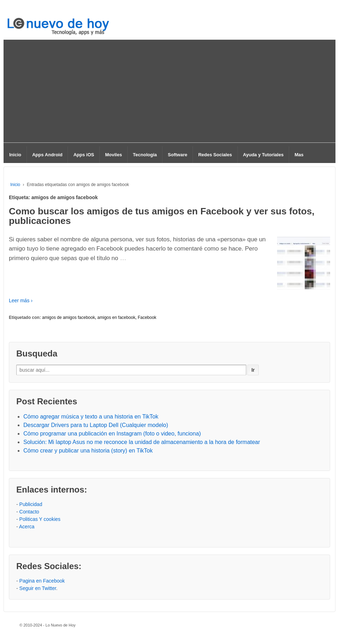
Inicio (15, 154)
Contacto (29, 512)
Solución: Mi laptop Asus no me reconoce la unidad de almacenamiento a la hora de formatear (141, 442)
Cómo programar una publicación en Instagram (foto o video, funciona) (112, 434)
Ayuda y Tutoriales (263, 154)
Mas (298, 154)
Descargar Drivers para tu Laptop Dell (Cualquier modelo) (95, 425)
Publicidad (30, 504)
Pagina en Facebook (42, 581)
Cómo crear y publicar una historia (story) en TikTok (88, 451)
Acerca (27, 526)
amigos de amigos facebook (68, 317)
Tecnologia (145, 154)
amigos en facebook (116, 317)
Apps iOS (83, 154)
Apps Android (47, 154)
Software (177, 154)
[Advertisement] (169, 92)
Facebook (147, 317)
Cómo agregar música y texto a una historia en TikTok (91, 417)
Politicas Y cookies (40, 519)
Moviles (113, 154)
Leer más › (21, 300)
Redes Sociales (215, 154)
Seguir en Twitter (37, 588)
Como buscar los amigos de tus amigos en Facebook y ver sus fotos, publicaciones (162, 216)
